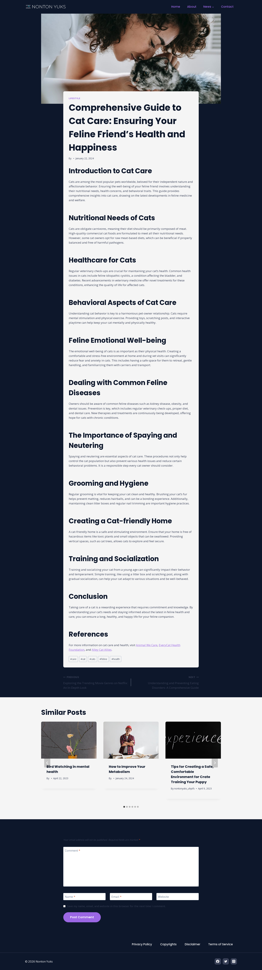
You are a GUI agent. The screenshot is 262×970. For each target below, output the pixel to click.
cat (83, 659)
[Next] (215, 762)
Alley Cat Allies (102, 650)
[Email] (131, 896)
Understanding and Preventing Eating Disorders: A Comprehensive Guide (166, 682)
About (191, 7)
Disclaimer (192, 944)
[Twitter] (226, 961)
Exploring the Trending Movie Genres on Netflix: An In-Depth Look (95, 682)
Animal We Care (146, 645)
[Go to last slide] (47, 762)
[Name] (84, 896)
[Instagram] (234, 961)
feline (103, 659)
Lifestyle (74, 98)
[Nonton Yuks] (46, 6)
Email (116, 897)
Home (175, 7)
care (73, 659)
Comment (72, 850)
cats (92, 659)
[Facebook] (218, 961)
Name (70, 897)
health (116, 659)
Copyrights (168, 944)
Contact (227, 7)
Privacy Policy (142, 944)
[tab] (124, 807)
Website (163, 897)
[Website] (177, 896)
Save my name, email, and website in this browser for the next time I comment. (116, 906)
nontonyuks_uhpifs (184, 788)
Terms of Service (220, 944)
